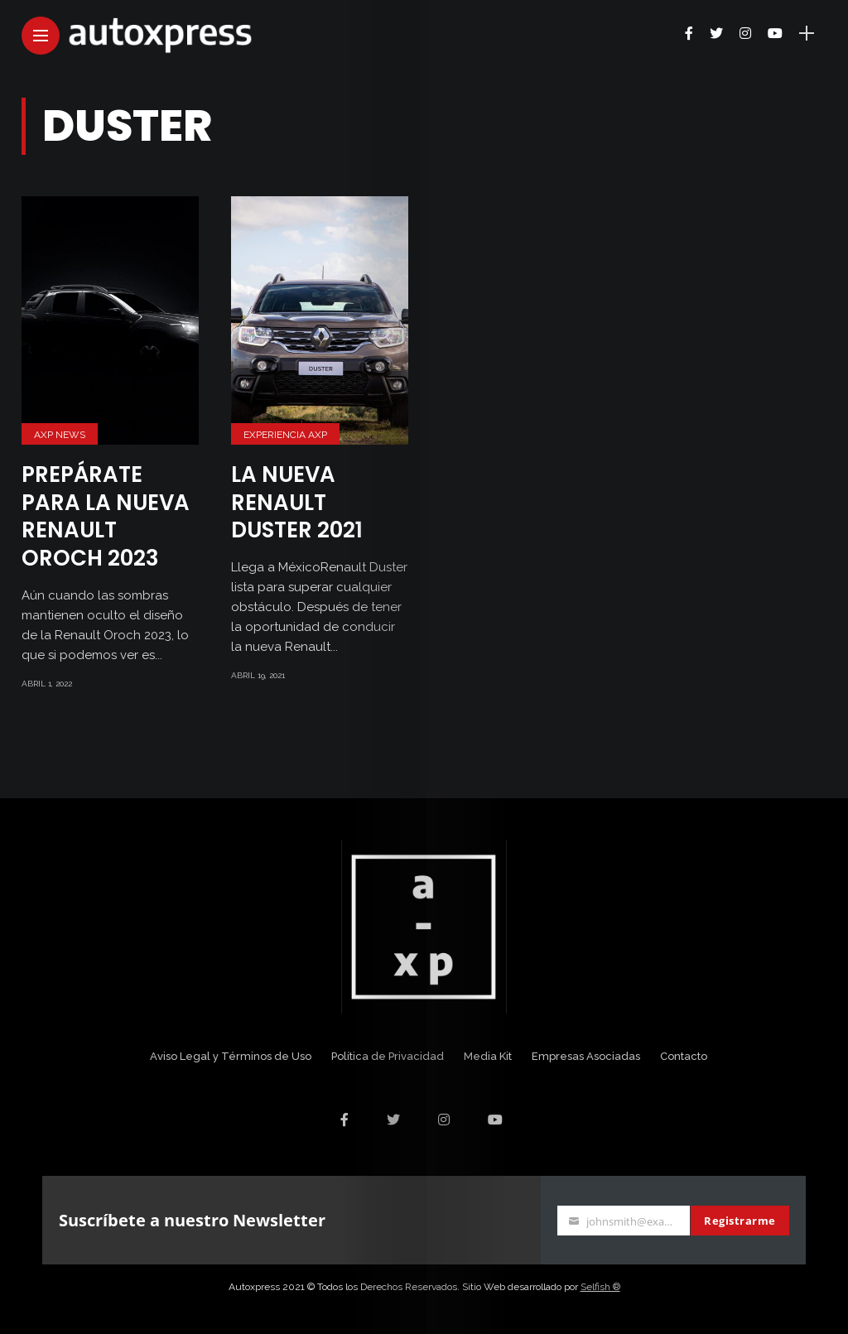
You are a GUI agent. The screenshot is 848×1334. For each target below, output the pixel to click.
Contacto (683, 1056)
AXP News (59, 435)
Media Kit (488, 1056)
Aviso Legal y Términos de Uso (230, 1056)
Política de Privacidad (387, 1056)
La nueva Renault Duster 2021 (297, 503)
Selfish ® (600, 1287)
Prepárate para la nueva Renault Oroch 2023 (106, 516)
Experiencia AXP (285, 435)
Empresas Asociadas (586, 1056)
